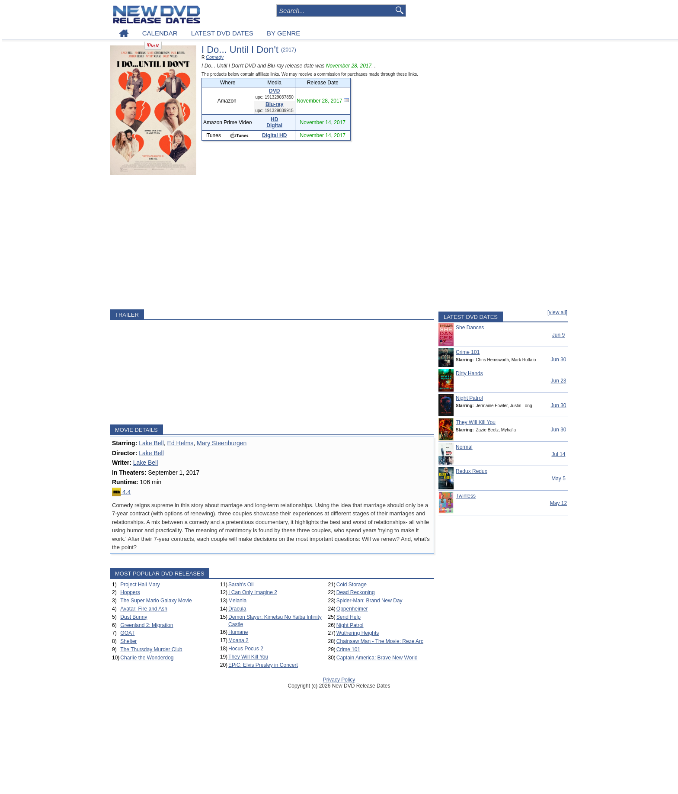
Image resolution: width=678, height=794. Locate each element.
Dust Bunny (133, 617)
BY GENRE (283, 33)
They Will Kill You (248, 657)
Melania (237, 601)
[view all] (557, 312)
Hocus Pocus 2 (245, 649)
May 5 (558, 479)
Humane (238, 632)
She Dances (470, 328)
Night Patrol (350, 625)
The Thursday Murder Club (151, 649)
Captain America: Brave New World (377, 658)
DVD (274, 91)
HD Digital (274, 122)
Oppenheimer (352, 609)
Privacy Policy (339, 680)
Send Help (348, 617)
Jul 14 (558, 454)
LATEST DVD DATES (222, 33)
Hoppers (130, 592)
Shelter (128, 641)
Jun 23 (558, 381)
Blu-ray (274, 104)
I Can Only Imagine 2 (252, 592)
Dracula (237, 609)
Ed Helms (180, 443)
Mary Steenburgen (221, 443)
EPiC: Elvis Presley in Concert (263, 665)
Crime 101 (348, 649)
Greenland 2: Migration (146, 625)
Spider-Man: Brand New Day (369, 601)
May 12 (558, 503)
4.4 (121, 492)
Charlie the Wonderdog (146, 658)
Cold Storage (351, 585)
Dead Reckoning (355, 592)
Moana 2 (238, 640)
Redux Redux (471, 471)
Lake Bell (151, 443)
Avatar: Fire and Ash (143, 609)
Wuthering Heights (357, 633)
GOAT (127, 633)
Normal (464, 447)
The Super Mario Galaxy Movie (156, 601)
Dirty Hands (469, 373)
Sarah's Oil (240, 585)
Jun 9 (558, 335)
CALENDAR (160, 33)
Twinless (466, 496)
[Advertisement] (272, 242)
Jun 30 (558, 360)
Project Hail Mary (140, 585)
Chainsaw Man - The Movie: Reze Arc (379, 641)
